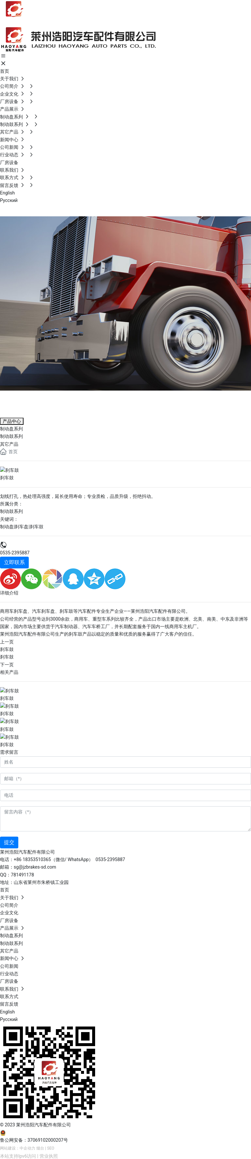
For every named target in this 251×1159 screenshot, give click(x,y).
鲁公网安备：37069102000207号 (34, 1139)
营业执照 (49, 1155)
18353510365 (37, 858)
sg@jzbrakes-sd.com (35, 866)
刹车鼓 (7, 649)
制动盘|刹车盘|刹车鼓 (21, 526)
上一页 (7, 641)
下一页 (7, 664)
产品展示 (26, 398)
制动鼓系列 (11, 511)
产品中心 (12, 421)
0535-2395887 (14, 552)
